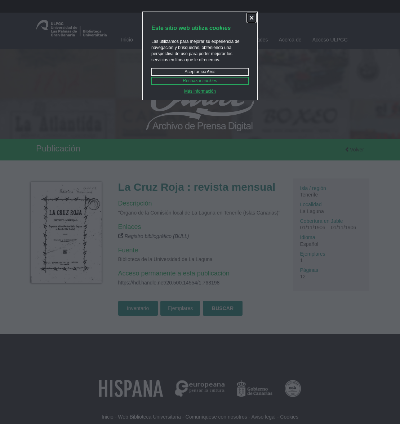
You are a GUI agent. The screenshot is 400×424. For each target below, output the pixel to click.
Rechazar (200, 80)
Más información (200, 91)
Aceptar (200, 71)
